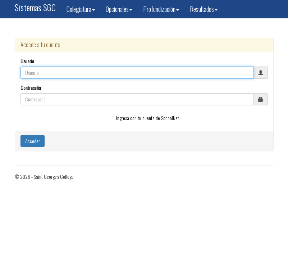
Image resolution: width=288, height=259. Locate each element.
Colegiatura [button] (81, 9)
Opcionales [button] (119, 9)
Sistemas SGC (35, 7)
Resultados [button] (204, 9)
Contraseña (30, 87)
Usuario (27, 61)
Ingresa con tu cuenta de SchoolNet (147, 118)
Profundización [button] (161, 9)
